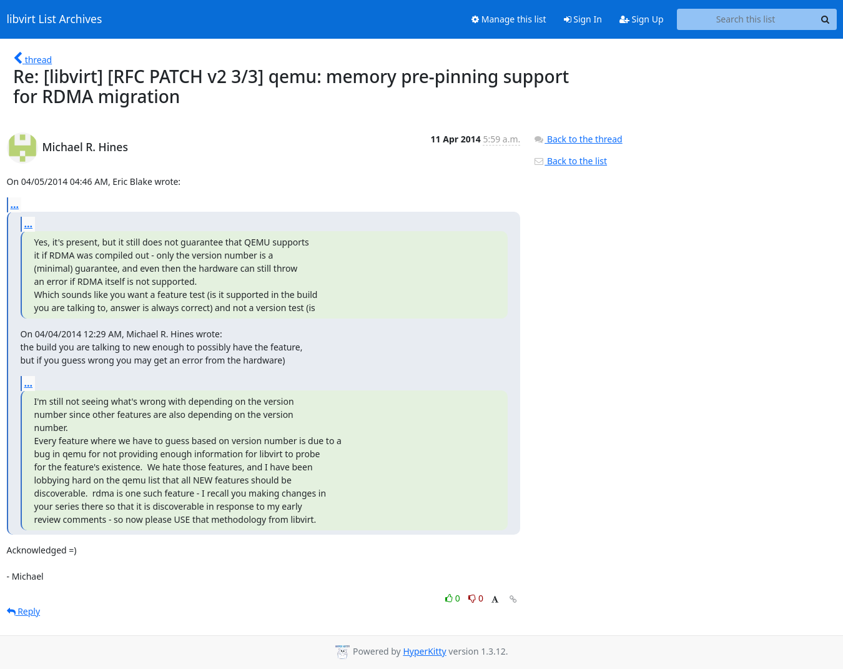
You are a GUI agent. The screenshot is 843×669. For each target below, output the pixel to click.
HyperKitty (424, 651)
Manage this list (508, 19)
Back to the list (570, 161)
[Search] (825, 19)
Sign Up (641, 19)
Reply (24, 611)
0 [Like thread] (453, 598)
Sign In (583, 19)
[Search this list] (746, 19)
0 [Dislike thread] (475, 598)
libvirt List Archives (54, 19)
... (15, 204)
